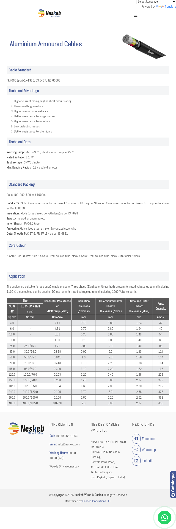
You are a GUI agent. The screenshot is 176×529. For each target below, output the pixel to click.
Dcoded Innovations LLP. (96, 501)
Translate (166, 6)
